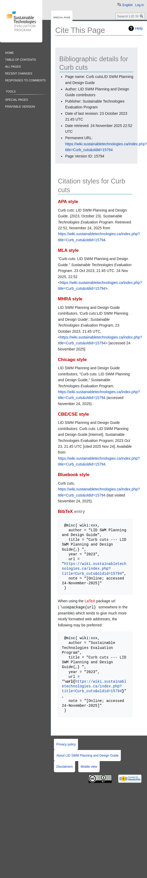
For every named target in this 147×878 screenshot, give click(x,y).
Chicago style (72, 359)
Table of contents (20, 59)
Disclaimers (64, 766)
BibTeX (65, 511)
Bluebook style (73, 474)
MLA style (68, 250)
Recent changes (18, 73)
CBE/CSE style (73, 414)
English (127, 5)
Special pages (16, 99)
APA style (68, 201)
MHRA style (70, 298)
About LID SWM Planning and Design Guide (87, 755)
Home (9, 52)
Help (139, 28)
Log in (139, 5)
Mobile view (89, 766)
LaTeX (90, 601)
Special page (61, 17)
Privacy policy (66, 744)
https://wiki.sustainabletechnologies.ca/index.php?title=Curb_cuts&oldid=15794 (94, 568)
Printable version (20, 106)
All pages (13, 66)
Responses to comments (25, 80)
